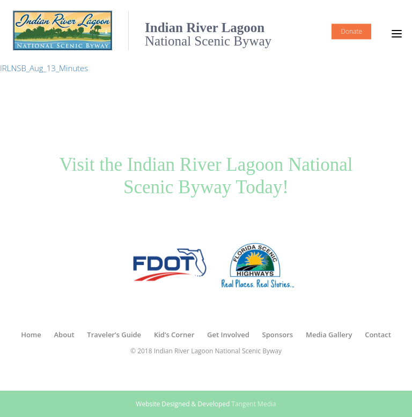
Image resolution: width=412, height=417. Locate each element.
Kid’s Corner (174, 334)
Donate (351, 31)
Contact (378, 334)
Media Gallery (329, 334)
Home (31, 334)
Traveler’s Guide (114, 334)
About (64, 334)
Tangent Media (253, 403)
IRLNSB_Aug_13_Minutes (44, 68)
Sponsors (277, 334)
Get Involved (228, 334)
